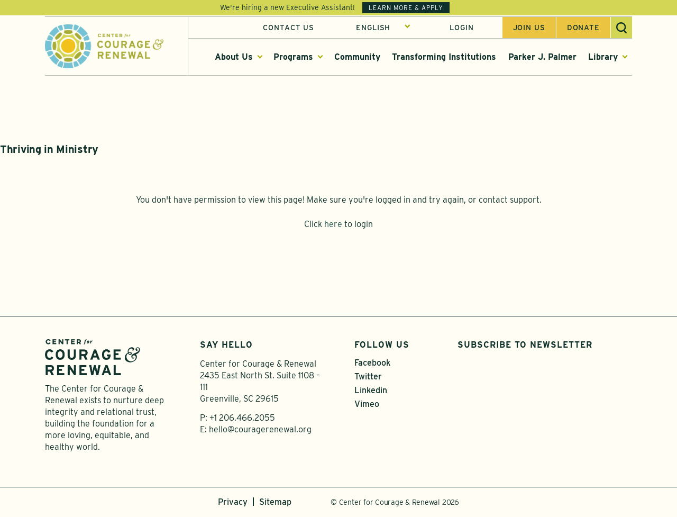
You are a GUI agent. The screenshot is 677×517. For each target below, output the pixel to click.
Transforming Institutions (444, 57)
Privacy (233, 503)
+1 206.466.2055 (242, 419)
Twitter (368, 378)
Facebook (372, 364)
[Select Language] (383, 28)
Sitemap (275, 503)
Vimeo (366, 405)
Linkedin (370, 391)
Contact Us (288, 28)
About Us (234, 57)
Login (461, 28)
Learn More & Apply (406, 8)
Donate (583, 28)
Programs (293, 57)
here (333, 225)
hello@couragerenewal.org (260, 430)
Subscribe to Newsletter (525, 346)
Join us (529, 28)
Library (603, 57)
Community (357, 57)
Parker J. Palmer (542, 57)
